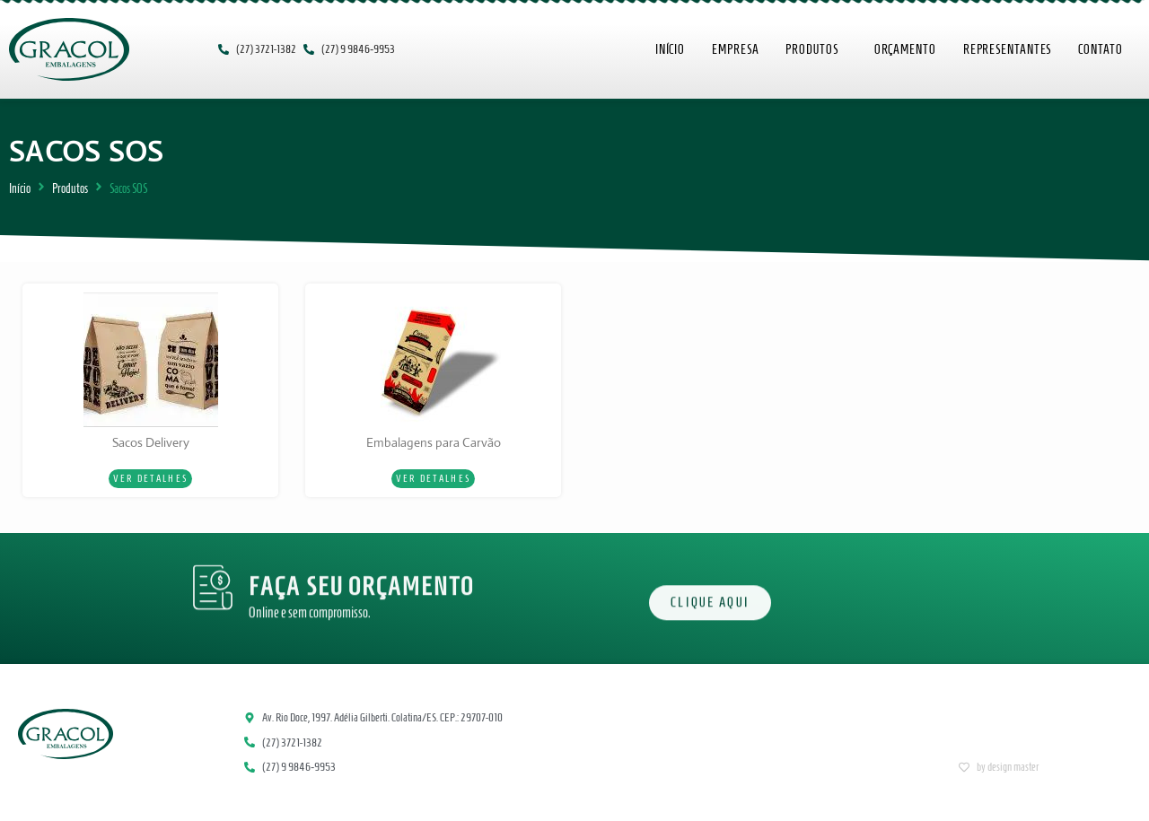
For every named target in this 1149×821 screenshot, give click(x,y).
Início (20, 189)
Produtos (70, 189)
